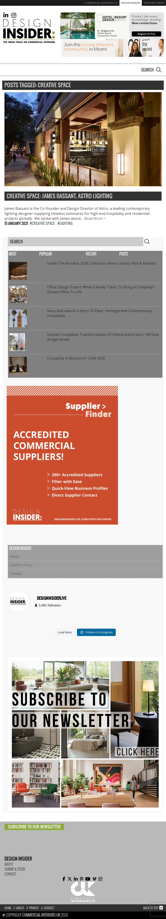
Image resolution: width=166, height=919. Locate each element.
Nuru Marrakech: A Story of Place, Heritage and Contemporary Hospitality (99, 313)
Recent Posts (107, 254)
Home (7, 908)
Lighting (66, 223)
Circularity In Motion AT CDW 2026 (76, 358)
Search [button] (159, 70)
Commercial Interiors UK (100, 2)
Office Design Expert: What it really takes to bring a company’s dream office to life (101, 289)
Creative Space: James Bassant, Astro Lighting (59, 196)
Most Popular (30, 254)
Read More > (94, 218)
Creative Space (43, 223)
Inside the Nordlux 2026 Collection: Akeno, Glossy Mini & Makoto (101, 263)
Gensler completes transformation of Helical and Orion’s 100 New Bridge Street (103, 337)
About (14, 556)
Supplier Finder (154, 2)
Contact (16, 573)
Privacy (34, 908)
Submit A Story (21, 564)
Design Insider (130, 2)
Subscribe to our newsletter (34, 827)
